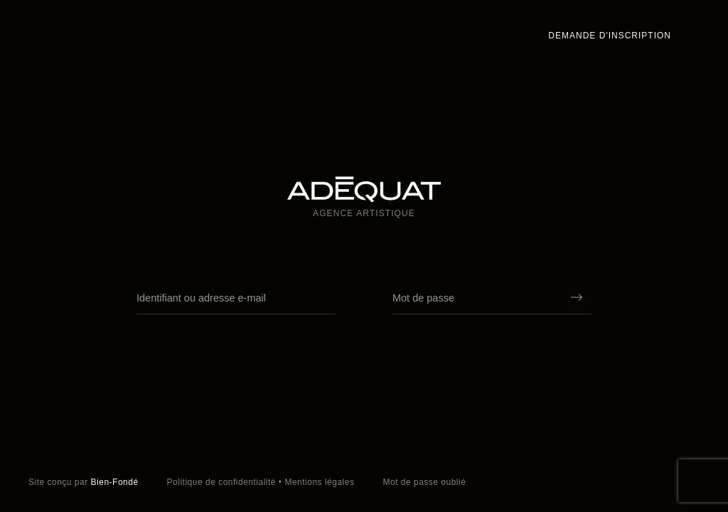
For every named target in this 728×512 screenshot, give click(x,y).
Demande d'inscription (609, 36)
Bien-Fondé (115, 482)
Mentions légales (319, 482)
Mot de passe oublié (424, 482)
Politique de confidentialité (221, 482)
